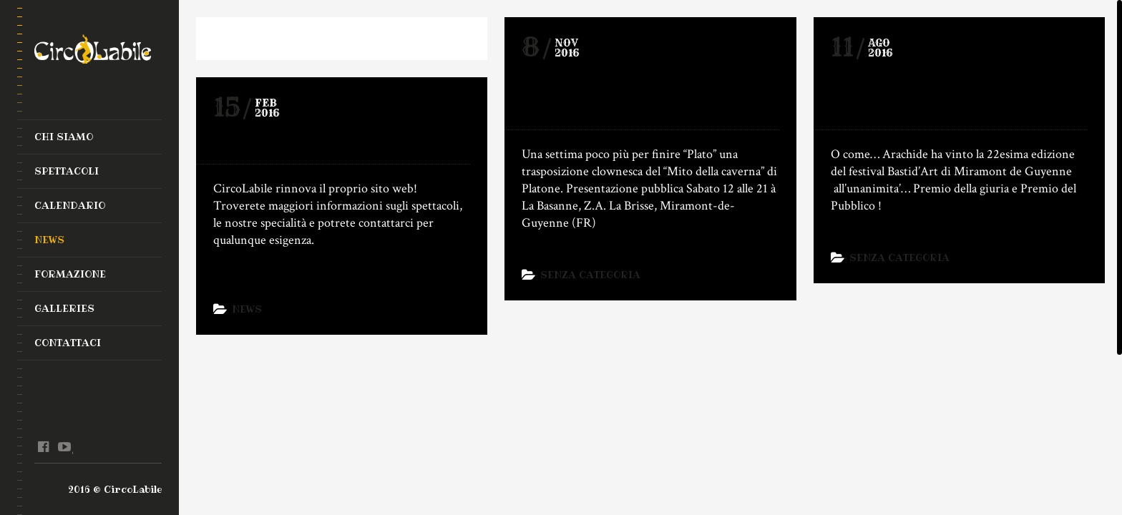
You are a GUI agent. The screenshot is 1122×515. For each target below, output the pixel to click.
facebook (43, 447)
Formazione (70, 274)
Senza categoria (590, 274)
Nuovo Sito (269, 141)
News (49, 239)
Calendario (69, 205)
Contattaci (67, 342)
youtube (64, 447)
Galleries (64, 308)
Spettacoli (66, 171)
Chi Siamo (63, 136)
